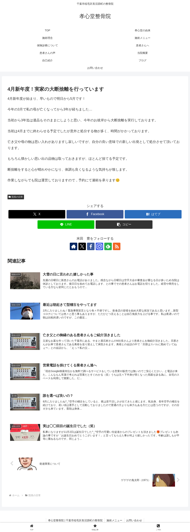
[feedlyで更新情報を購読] (108, 246)
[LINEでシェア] (66, 224)
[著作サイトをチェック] (73, 246)
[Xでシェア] (36, 214)
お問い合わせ (134, 520)
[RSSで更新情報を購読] (116, 246)
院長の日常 (16, 197)
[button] (124, 224)
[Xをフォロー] (82, 246)
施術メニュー (114, 520)
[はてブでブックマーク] (153, 214)
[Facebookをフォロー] (91, 246)
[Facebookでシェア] (95, 214)
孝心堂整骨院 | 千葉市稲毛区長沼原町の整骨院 (75, 520)
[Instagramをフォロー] (99, 246)
